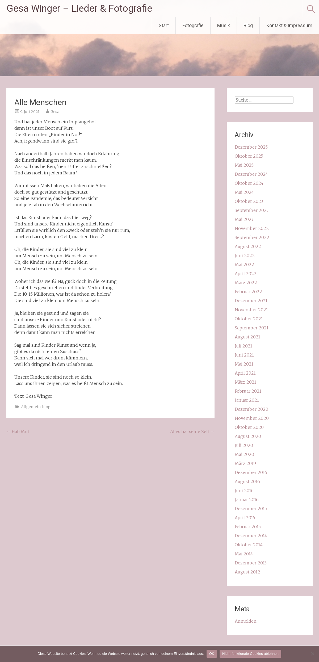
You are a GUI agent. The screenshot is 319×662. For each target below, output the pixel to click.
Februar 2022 (248, 291)
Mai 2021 (244, 364)
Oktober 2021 (249, 318)
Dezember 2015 (251, 508)
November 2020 (252, 418)
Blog (248, 25)
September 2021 (251, 327)
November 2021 (251, 309)
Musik (223, 25)
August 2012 (247, 572)
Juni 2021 (244, 355)
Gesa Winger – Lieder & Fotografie (79, 8)
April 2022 (246, 273)
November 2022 (252, 228)
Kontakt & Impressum (289, 25)
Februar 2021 (248, 391)
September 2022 (252, 237)
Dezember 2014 (251, 535)
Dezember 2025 (251, 147)
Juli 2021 (243, 346)
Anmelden (246, 621)
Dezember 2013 (251, 562)
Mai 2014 (244, 553)
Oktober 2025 (249, 156)
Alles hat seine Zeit (192, 431)
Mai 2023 (244, 219)
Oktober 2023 (249, 201)
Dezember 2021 (251, 300)
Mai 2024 (244, 192)
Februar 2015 (248, 526)
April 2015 (245, 517)
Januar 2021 (247, 400)
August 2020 (248, 436)
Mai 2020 (244, 454)
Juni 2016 (244, 490)
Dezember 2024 (251, 174)
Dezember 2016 (251, 472)
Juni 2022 (245, 255)
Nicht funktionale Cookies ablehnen (250, 654)
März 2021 (245, 382)
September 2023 (251, 210)
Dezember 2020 (251, 409)
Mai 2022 (244, 264)
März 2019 (245, 463)
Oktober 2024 (249, 183)
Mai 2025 (244, 165)
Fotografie (193, 25)
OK (211, 654)
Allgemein (31, 406)
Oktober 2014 (249, 544)
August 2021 (247, 337)
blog (46, 406)
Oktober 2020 (249, 427)
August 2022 (248, 246)
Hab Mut (17, 431)
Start (164, 25)
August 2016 (247, 481)
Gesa (55, 111)
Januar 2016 (247, 499)
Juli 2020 (244, 445)
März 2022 (246, 282)
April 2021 (245, 373)
